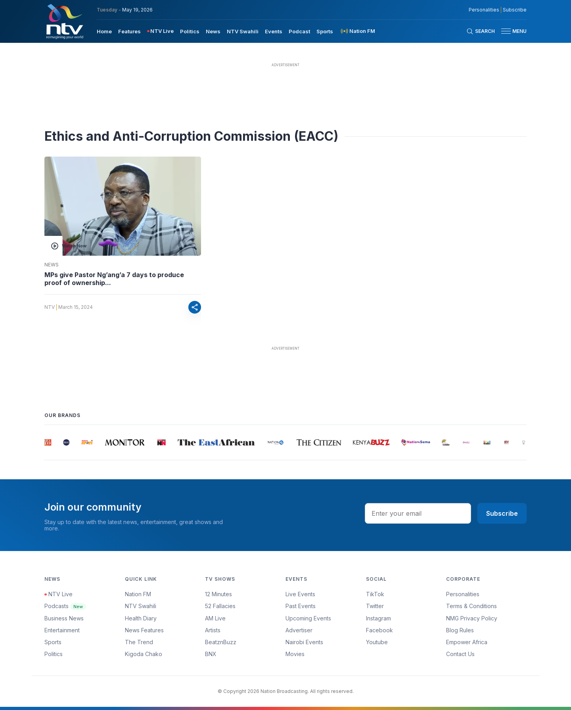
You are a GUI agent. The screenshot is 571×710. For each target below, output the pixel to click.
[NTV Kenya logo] (64, 21)
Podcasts (65, 606)
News (51, 265)
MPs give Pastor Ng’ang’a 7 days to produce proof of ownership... (114, 279)
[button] (511, 31)
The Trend (139, 642)
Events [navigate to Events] (273, 31)
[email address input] (418, 513)
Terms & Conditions (471, 606)
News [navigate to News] (213, 31)
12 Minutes (218, 594)
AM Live (215, 618)
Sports (52, 642)
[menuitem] (104, 30)
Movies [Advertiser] (295, 654)
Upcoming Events (308, 618)
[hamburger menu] (506, 31)
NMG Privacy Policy (471, 618)
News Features (144, 630)
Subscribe (502, 513)
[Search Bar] (480, 31)
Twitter (375, 606)
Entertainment (62, 630)
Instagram (378, 618)
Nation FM (138, 594)
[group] (48, 442)
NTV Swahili (140, 606)
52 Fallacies (220, 606)
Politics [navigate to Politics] (189, 31)
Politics (53, 654)
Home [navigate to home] (104, 31)
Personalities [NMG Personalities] (484, 10)
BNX (211, 654)
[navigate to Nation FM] (357, 31)
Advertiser (299, 630)
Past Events (301, 606)
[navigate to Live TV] (160, 31)
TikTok (375, 594)
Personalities (462, 594)
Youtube (377, 642)
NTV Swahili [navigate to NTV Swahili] (243, 31)
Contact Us (460, 654)
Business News (64, 618)
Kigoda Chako (143, 654)
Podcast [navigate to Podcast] (299, 31)
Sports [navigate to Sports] (324, 31)
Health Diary (141, 618)
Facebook (379, 630)
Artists (212, 630)
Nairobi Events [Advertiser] (304, 642)
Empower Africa (466, 642)
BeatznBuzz (220, 642)
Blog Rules (460, 630)
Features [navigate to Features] (129, 31)
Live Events (300, 594)
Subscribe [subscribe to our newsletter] (515, 10)
